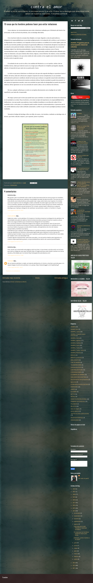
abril (75, 551)
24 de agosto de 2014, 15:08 (15, 255)
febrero (76, 556)
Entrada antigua (61, 278)
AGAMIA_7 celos (75, 348)
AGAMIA (79, 113)
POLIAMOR (74, 404)
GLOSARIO (74, 392)
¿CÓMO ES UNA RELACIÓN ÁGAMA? (82, 142)
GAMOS (73, 389)
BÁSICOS (73, 355)
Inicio (37, 278)
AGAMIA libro (74, 329)
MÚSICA (73, 396)
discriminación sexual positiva (80, 379)
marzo (76, 554)
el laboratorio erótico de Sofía (79, 384)
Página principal (72, 20)
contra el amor (46, 6)
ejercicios (73, 382)
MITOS (73, 394)
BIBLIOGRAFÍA (75, 360)
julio (75, 543)
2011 (74, 568)
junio (76, 545)
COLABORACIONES (76, 365)
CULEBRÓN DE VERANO (77, 374)
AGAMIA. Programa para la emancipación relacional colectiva (80, 45)
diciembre (77, 513)
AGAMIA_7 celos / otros (77, 350)
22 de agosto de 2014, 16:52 (15, 210)
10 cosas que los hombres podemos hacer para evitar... (81, 533)
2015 (74, 508)
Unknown (10, 261)
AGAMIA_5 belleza (76, 343)
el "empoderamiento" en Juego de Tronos (83, 168)
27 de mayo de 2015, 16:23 (15, 267)
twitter (79, 20)
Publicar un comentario (13, 271)
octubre (76, 518)
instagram (82, 20)
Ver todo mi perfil (83, 478)
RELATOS (73, 406)
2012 (74, 565)
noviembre (77, 516)
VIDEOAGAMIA (75, 420)
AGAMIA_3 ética (75, 338)
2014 (74, 511)
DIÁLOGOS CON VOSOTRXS (78, 377)
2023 (74, 489)
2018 (74, 500)
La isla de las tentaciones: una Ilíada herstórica (83, 211)
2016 (74, 505)
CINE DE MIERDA (75, 362)
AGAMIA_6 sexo (75, 345)
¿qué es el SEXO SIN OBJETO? (82, 156)
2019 (74, 497)
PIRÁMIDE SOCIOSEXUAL (78, 401)
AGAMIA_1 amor (75, 332)
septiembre (77, 521)
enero (76, 559)
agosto (76, 524)
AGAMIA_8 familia (76, 352)
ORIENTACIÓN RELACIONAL (79, 34)
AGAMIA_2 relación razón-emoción (78, 334)
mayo (76, 548)
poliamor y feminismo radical (83, 226)
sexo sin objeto (75, 409)
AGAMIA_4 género (76, 340)
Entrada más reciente (11, 278)
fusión (79, 197)
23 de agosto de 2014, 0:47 (15, 241)
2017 (74, 502)
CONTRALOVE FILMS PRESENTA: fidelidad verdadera (80, 528)
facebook (75, 20)
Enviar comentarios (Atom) (18, 282)
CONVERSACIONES (76, 372)
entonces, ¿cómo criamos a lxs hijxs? (82, 538)
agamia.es (74, 32)
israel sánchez (12, 216)
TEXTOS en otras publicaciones (80, 413)
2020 (74, 494)
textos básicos (75, 411)
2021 (74, 491)
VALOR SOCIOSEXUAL (77, 417)
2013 (74, 563)
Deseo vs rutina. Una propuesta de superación (83, 127)
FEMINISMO (13, 185)
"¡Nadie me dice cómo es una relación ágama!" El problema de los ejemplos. (83, 184)
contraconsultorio (76, 367)
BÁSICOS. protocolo (76, 357)
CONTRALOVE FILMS (77, 370)
